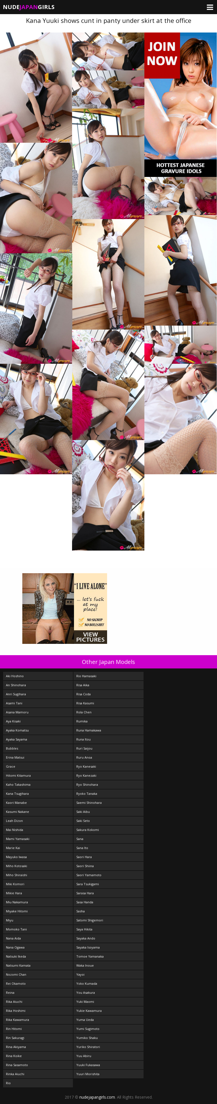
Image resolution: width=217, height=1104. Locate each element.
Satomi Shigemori (89, 920)
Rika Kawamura (17, 1020)
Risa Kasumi (85, 703)
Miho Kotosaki (16, 866)
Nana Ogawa (15, 947)
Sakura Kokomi (87, 830)
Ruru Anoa (84, 757)
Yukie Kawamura (89, 1010)
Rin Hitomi (14, 1029)
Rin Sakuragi (15, 1038)
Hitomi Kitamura (18, 775)
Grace (10, 766)
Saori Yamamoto (88, 875)
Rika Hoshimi (15, 1010)
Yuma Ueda (85, 1020)
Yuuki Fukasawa (88, 1065)
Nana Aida (13, 938)
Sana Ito (82, 848)
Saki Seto (83, 821)
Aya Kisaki (13, 721)
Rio (8, 1083)
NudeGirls (29, 7)
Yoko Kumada (86, 983)
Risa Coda (83, 694)
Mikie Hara (14, 893)
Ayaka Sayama (16, 739)
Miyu (9, 920)
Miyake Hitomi (17, 911)
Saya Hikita (84, 929)
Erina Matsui (15, 757)
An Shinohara (16, 685)
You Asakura (85, 992)
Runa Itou (83, 739)
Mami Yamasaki (17, 839)
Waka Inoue (85, 965)
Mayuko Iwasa (16, 857)
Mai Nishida (14, 830)
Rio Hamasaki (86, 676)
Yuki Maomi (85, 1001)
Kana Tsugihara (17, 793)
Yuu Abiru (83, 1056)
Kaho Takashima (18, 784)
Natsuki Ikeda (16, 956)
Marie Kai (13, 848)
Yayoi (80, 974)
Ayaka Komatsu (17, 730)
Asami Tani (14, 703)
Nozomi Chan (16, 974)
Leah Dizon (14, 821)
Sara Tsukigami (87, 884)
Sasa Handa (84, 902)
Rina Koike (14, 1056)
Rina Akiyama (16, 1047)
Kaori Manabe (16, 802)
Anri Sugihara (16, 694)
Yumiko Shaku (87, 1038)
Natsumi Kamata (18, 965)
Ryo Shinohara (87, 784)
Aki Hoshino (15, 676)
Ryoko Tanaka (86, 793)
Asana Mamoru (17, 712)
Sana (79, 839)
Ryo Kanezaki (86, 775)
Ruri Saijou (84, 748)
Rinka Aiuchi (15, 1074)
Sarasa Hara (85, 893)
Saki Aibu (83, 811)
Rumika (82, 721)
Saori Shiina (85, 866)
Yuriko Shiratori (88, 1047)
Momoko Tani (16, 929)
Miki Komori (15, 884)
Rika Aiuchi (14, 1001)
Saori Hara (84, 857)
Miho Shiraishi (16, 875)
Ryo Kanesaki (86, 766)
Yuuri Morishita (87, 1074)
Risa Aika (82, 685)
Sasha (80, 911)
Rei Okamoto (16, 983)
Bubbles (12, 748)
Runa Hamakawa (88, 730)
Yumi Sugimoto (87, 1029)
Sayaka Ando (85, 938)
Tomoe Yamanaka (90, 956)
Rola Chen (84, 712)
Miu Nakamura (17, 902)
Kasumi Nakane (17, 811)
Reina (10, 992)
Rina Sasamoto (17, 1065)
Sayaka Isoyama (88, 947)
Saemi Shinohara (89, 802)
